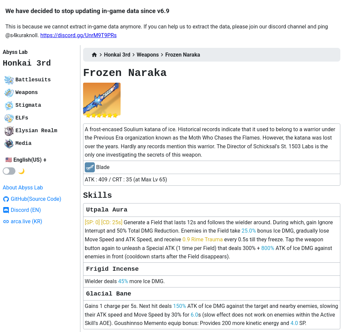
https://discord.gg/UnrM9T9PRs (78, 35)
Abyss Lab (15, 52)
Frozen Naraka (182, 55)
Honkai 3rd (27, 63)
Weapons (148, 55)
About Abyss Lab (23, 187)
